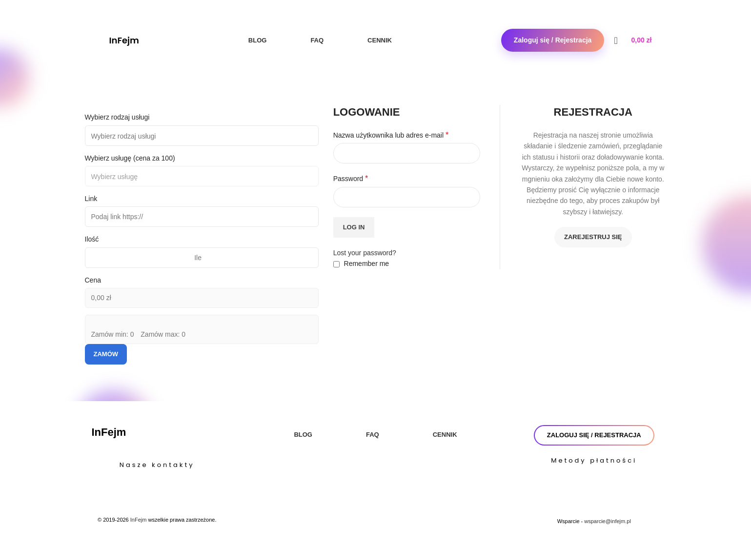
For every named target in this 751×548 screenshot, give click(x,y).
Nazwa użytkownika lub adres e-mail (391, 135)
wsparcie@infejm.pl (607, 521)
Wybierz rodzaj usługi (117, 117)
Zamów (106, 354)
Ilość (92, 239)
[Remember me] (336, 264)
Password (350, 178)
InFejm (124, 40)
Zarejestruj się (593, 237)
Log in (354, 227)
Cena (93, 280)
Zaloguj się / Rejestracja (553, 40)
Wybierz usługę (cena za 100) (130, 158)
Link (91, 199)
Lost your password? (364, 253)
